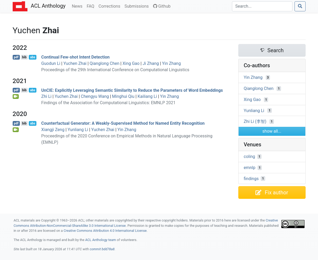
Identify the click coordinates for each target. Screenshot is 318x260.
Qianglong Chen (105, 63)
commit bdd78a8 (102, 249)
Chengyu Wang (95, 96)
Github (162, 6)
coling (249, 156)
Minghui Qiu (123, 96)
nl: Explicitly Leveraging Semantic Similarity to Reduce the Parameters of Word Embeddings (132, 90)
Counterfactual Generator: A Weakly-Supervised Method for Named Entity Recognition (123, 123)
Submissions (138, 6)
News (78, 6)
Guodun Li (50, 63)
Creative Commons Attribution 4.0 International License (105, 231)
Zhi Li (46, 96)
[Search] (262, 6)
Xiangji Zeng (52, 129)
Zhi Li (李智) (255, 121)
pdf (16, 57)
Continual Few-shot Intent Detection (75, 57)
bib (24, 57)
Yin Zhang (171, 63)
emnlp (249, 167)
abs (32, 57)
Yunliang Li (78, 129)
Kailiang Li (147, 96)
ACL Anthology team (100, 240)
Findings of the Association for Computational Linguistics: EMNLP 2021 (108, 102)
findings (251, 178)
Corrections (110, 6)
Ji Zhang (151, 63)
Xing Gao (130, 63)
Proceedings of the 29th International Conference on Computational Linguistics (115, 69)
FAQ (91, 6)
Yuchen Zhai (75, 63)
